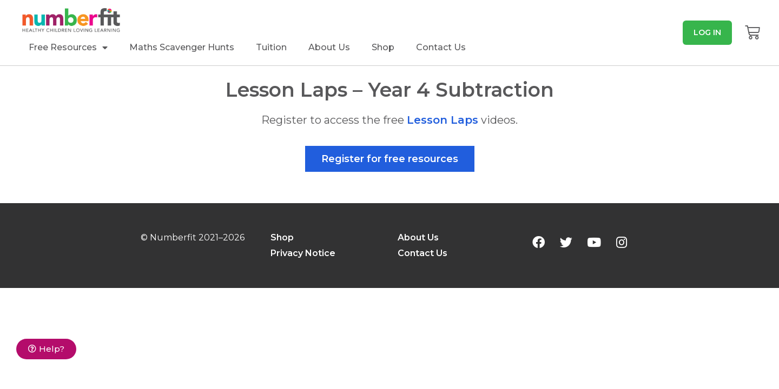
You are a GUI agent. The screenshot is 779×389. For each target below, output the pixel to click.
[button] (707, 32)
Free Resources (68, 47)
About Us (329, 47)
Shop (383, 47)
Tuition (271, 47)
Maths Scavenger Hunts (181, 47)
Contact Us (441, 47)
